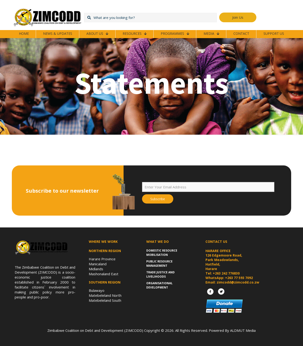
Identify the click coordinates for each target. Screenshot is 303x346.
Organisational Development (159, 285)
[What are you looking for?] (150, 17)
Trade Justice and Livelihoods (160, 274)
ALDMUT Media (243, 330)
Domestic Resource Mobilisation (161, 252)
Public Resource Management (159, 263)
